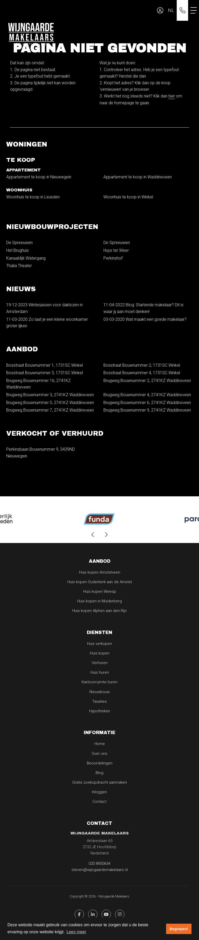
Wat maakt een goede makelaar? (145, 319)
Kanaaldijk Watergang (26, 258)
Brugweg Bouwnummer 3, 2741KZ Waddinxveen (50, 394)
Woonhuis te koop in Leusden (33, 196)
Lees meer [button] (76, 932)
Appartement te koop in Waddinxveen (137, 177)
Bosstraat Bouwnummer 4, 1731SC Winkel (141, 372)
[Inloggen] (160, 10)
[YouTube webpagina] (106, 914)
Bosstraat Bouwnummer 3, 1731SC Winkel (44, 372)
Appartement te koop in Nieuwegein (38, 177)
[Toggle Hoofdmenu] (193, 10)
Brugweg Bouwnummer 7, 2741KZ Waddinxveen (50, 410)
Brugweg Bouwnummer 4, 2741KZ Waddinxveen (147, 394)
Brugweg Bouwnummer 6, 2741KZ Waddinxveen (147, 402)
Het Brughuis (17, 250)
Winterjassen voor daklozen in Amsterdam (44, 308)
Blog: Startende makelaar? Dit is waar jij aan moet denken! (143, 308)
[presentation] (93, 535)
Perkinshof (113, 258)
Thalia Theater (19, 265)
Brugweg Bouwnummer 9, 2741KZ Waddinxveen (147, 410)
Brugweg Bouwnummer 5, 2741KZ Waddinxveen (50, 402)
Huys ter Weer (116, 250)
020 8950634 (99, 863)
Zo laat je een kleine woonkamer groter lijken (47, 323)
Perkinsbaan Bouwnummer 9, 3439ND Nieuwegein (40, 452)
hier (171, 96)
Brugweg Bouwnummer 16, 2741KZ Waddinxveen (38, 384)
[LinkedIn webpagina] (92, 914)
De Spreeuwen (19, 242)
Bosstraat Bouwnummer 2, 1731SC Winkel (141, 365)
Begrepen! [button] (179, 929)
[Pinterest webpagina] (119, 914)
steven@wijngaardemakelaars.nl (100, 869)
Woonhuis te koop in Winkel (128, 196)
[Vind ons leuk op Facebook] (79, 914)
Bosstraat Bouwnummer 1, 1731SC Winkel (44, 365)
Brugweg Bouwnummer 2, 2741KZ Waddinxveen (147, 380)
